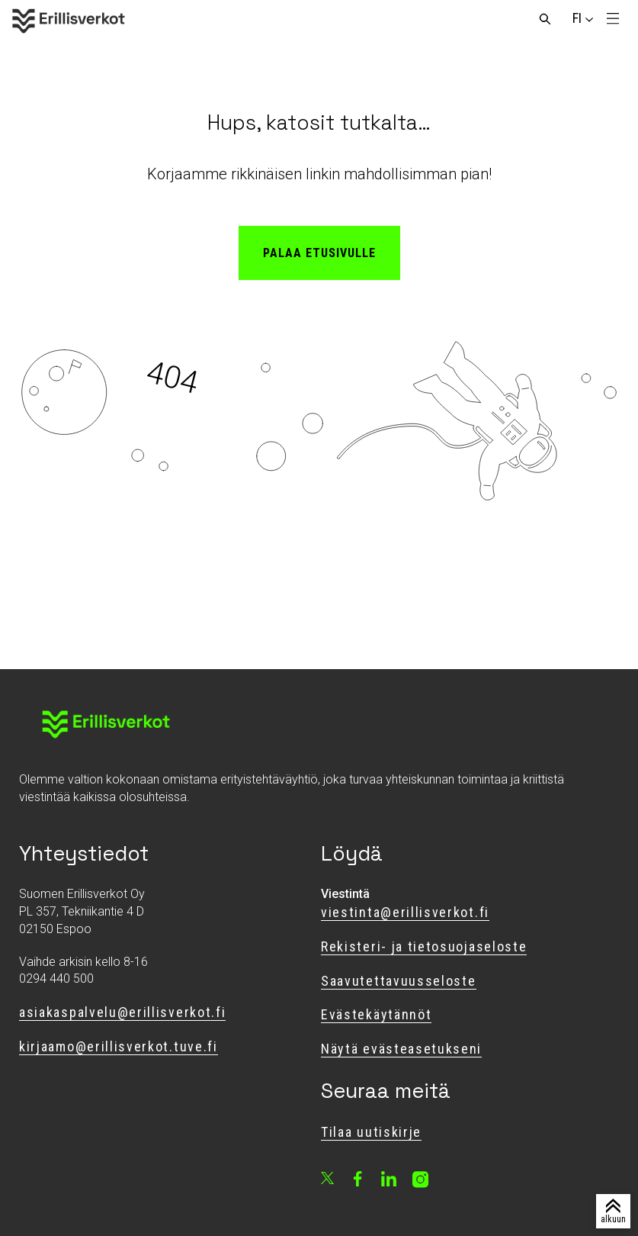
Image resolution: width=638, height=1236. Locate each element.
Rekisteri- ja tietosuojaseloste (424, 946)
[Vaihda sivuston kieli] (577, 18)
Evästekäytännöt (376, 1014)
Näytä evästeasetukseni (401, 1049)
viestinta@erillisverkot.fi (405, 912)
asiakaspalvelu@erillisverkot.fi (122, 1012)
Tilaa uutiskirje (371, 1132)
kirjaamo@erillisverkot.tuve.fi (118, 1046)
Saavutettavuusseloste (398, 981)
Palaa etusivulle (319, 253)
